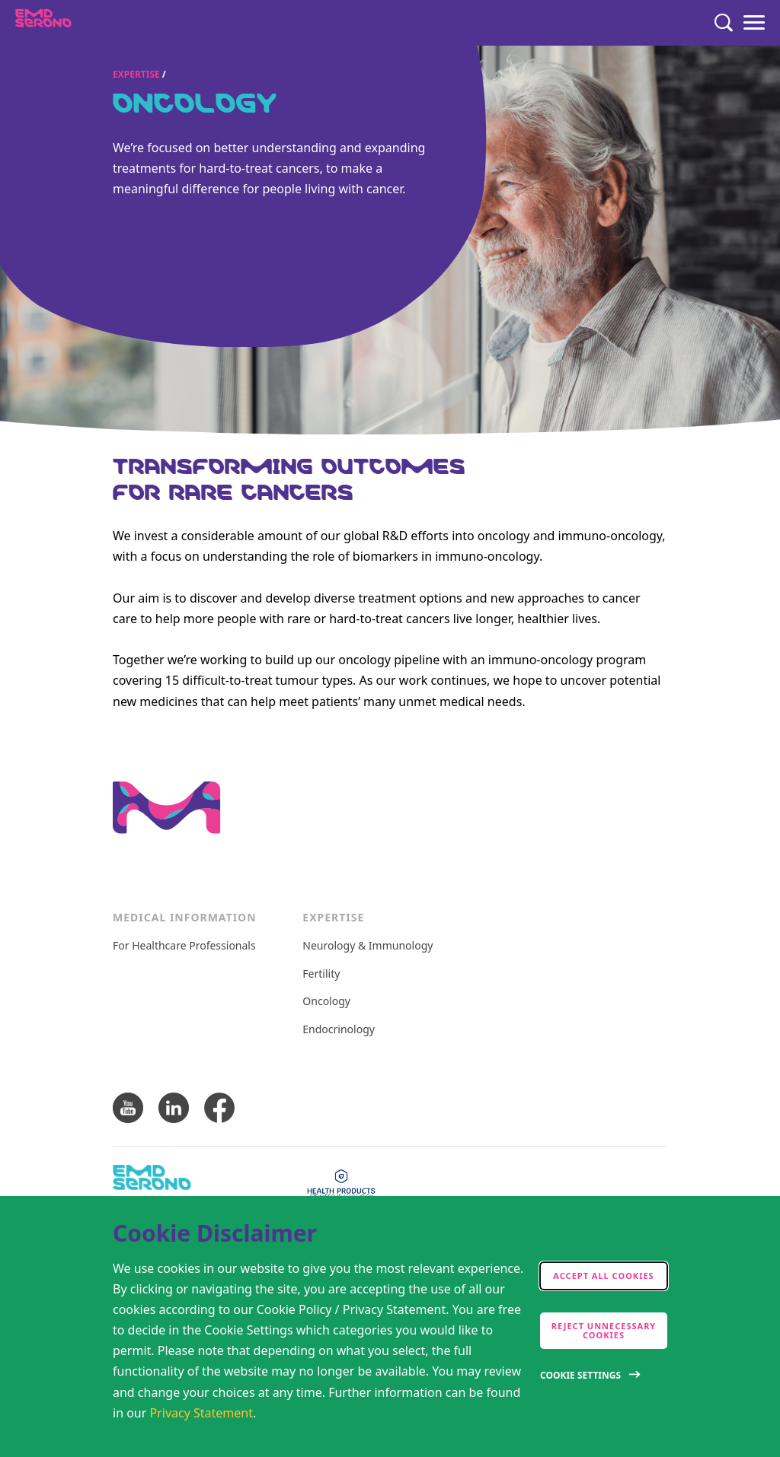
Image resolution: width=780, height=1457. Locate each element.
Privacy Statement (202, 1413)
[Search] (723, 23)
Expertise (136, 74)
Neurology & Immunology (367, 946)
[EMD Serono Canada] (73, 23)
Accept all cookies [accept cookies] (603, 1275)
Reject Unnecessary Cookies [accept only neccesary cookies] (604, 1330)
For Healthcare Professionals (184, 946)
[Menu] (754, 23)
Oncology (326, 1001)
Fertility (321, 974)
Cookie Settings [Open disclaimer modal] (580, 1375)
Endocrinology (338, 1029)
